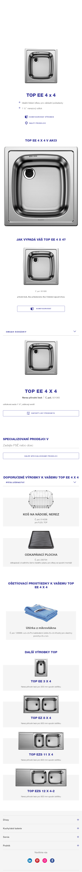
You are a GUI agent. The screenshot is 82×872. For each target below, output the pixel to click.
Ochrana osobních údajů (41, 847)
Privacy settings (41, 860)
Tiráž (41, 843)
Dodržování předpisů (41, 856)
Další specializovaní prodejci (41, 422)
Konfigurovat (43, 274)
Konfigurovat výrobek (41, 83)
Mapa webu (41, 851)
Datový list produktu (43, 379)
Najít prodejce (37, 89)
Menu (79, 4)
